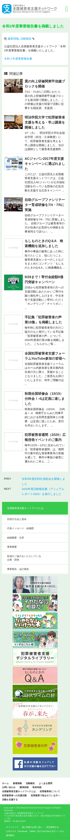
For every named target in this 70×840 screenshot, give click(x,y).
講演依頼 (24, 787)
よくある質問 (45, 783)
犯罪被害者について (50, 791)
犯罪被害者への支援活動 (14, 795)
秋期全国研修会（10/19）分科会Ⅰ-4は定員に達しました (45, 399)
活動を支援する (10, 799)
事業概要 (12, 546)
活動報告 (26, 38)
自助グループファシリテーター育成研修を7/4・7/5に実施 (45, 205)
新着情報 (17, 783)
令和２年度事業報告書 (18, 58)
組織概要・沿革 (15, 537)
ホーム (5, 783)
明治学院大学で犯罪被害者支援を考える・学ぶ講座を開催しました (45, 122)
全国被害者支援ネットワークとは (19, 791)
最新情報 (13, 38)
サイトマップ (12, 827)
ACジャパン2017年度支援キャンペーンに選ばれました (45, 164)
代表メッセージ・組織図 (20, 528)
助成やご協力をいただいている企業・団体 (24, 558)
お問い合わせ (8, 787)
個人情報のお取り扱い (32, 827)
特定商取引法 (52, 827)
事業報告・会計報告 (18, 569)
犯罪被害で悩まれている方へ (45, 795)
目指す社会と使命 (17, 519)
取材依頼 (36, 787)
